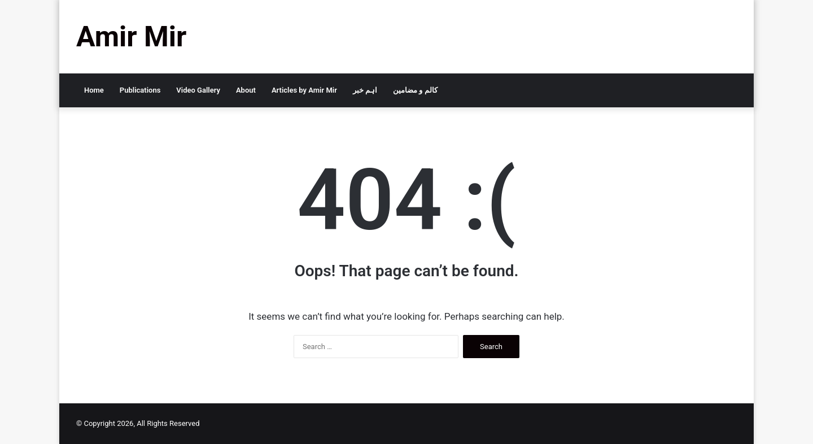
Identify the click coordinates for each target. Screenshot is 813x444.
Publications (140, 90)
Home (94, 90)
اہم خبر (365, 90)
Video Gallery (198, 90)
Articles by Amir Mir (304, 90)
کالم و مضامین (415, 90)
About (246, 90)
